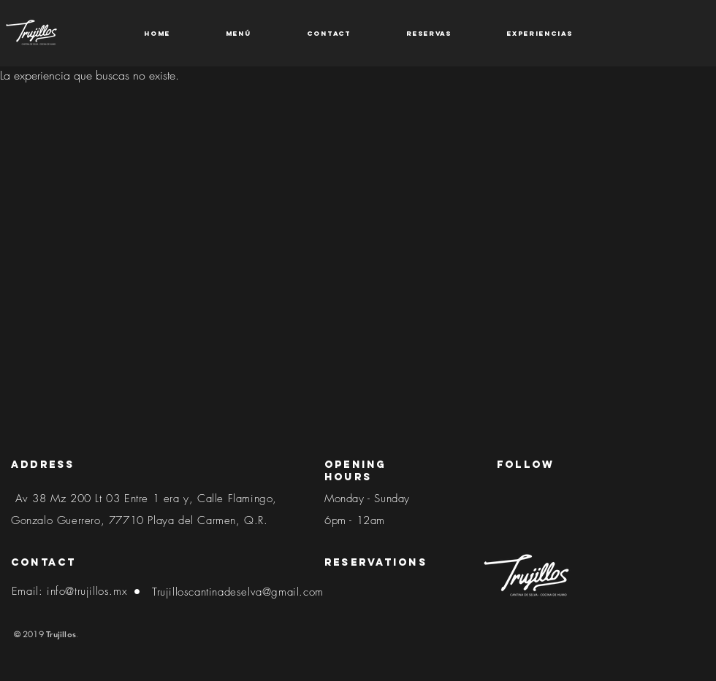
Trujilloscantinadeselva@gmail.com (238, 592)
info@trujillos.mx (87, 591)
